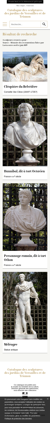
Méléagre (10, 344)
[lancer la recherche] (44, 24)
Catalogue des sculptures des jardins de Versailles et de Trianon (25, 14)
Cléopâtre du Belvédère (20, 87)
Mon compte (20, 6)
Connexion (30, 6)
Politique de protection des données (18, 419)
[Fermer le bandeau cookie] (47, 398)
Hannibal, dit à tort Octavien (24, 171)
